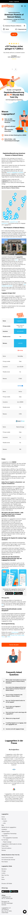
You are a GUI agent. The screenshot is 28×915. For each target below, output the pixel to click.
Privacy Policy (5, 846)
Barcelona (4, 869)
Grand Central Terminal (7, 857)
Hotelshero (4, 829)
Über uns (4, 819)
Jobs (4, 823)
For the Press (5, 840)
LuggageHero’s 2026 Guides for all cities (12, 844)
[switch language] (21, 6)
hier (2, 604)
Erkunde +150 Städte (7, 883)
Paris (3, 877)
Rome (3, 879)
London (3, 873)
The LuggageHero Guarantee (10, 837)
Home (3, 817)
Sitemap (4, 850)
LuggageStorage (13, 222)
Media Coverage (7, 842)
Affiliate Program (6, 831)
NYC (17, 260)
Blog (3, 825)
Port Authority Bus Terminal (8, 859)
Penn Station (5, 861)
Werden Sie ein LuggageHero (9, 827)
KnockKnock (5, 223)
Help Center (5, 835)
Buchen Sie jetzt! (14, 644)
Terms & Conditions (6, 848)
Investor (5, 821)
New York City (5, 875)
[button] (25, 912)
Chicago (4, 871)
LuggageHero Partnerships (9, 833)
